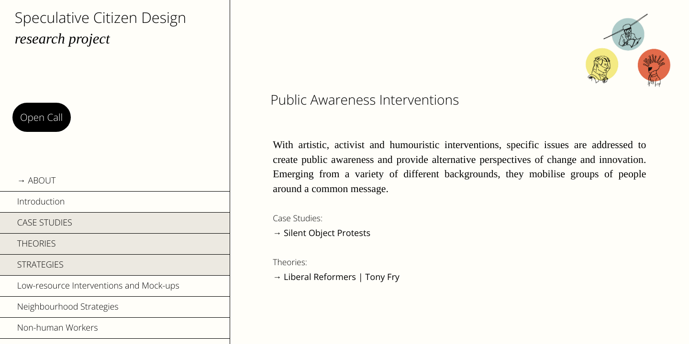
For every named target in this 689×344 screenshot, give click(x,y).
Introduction (41, 201)
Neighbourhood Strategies (68, 306)
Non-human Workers (57, 327)
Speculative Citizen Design (100, 17)
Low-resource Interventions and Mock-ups (98, 285)
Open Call (41, 117)
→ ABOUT (36, 180)
